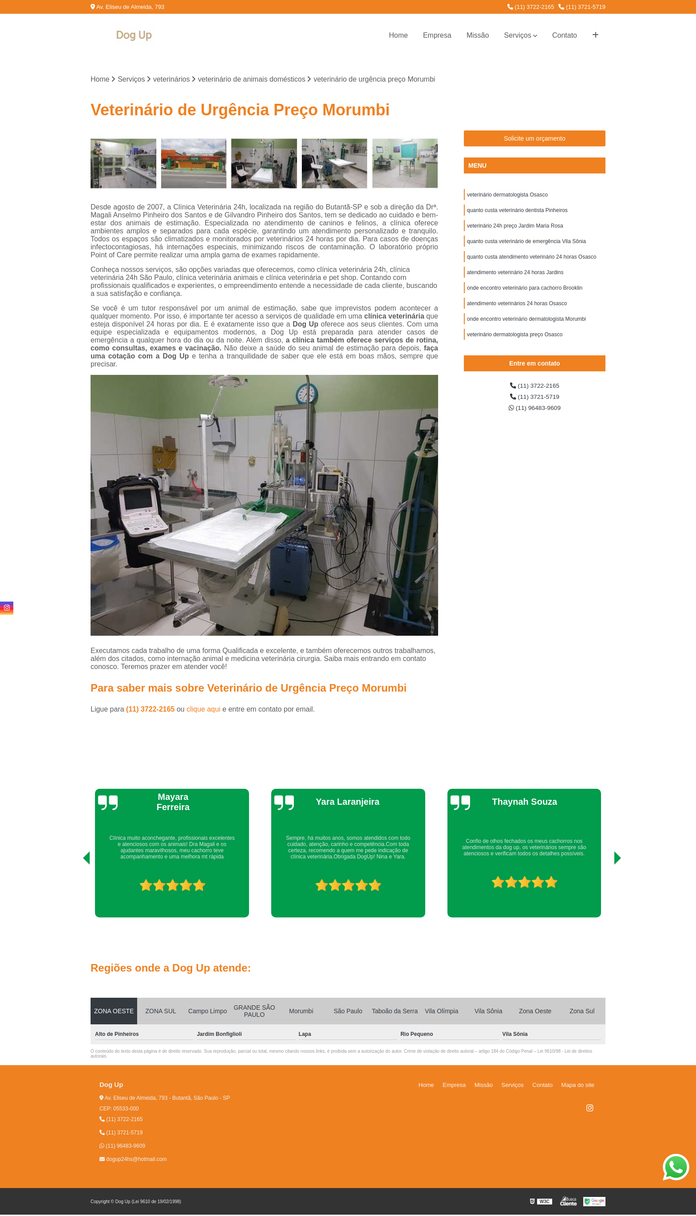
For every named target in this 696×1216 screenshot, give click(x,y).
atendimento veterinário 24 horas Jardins (515, 281)
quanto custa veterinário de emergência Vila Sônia (526, 247)
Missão (478, 35)
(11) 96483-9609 (534, 425)
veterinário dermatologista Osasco (507, 197)
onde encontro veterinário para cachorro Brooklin (524, 298)
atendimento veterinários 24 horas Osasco (517, 315)
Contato (564, 35)
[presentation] (74, 893)
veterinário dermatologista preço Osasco (514, 349)
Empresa (437, 35)
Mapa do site (579, 1086)
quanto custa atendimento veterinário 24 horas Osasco (532, 264)
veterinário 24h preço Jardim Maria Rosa (515, 231)
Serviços (517, 35)
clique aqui (203, 710)
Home (398, 35)
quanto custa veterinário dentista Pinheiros (517, 214)
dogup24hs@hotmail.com (133, 1160)
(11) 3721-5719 (581, 7)
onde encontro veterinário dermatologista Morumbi (526, 332)
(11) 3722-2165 (530, 7)
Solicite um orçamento (535, 139)
